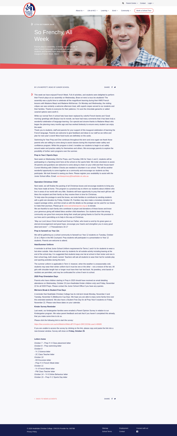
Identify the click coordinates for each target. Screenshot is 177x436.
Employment (123, 428)
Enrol (115, 10)
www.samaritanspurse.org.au (75, 206)
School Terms (107, 431)
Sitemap (105, 428)
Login (151, 3)
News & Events (46, 399)
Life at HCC (93, 10)
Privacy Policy (32, 432)
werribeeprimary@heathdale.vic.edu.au (73, 176)
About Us (80, 10)
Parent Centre (132, 3)
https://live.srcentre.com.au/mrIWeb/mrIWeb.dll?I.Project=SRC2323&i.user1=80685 (68, 324)
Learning (105, 10)
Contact (122, 431)
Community (126, 10)
